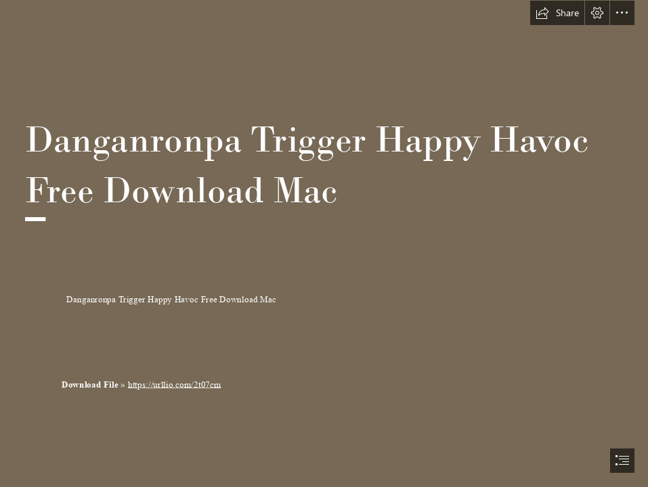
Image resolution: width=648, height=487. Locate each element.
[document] (324, 243)
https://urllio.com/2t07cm (174, 384)
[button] (557, 13)
